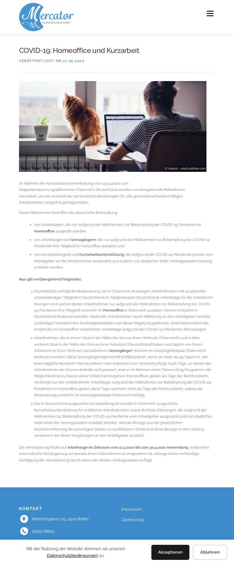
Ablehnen (210, 552)
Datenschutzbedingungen (72, 555)
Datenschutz (133, 519)
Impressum (131, 509)
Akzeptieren (170, 552)
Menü (210, 13)
